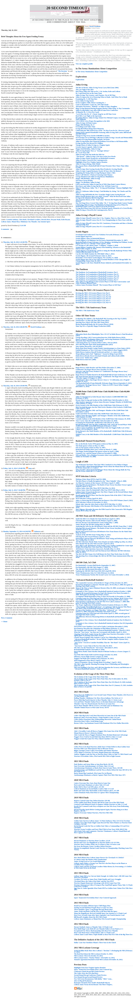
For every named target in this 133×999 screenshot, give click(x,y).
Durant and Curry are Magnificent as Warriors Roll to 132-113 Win (96, 842)
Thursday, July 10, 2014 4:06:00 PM (15, 327)
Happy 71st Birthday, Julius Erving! (88, 182)
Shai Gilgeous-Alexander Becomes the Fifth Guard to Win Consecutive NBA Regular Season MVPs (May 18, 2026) (104, 510)
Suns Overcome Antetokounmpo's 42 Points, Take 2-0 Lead (93, 766)
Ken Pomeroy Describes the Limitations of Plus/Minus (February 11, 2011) (99, 628)
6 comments (5, 229)
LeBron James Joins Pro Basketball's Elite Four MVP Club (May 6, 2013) (100, 490)
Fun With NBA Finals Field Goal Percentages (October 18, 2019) (95, 655)
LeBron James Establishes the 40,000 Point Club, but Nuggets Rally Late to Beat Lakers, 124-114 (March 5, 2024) (102, 428)
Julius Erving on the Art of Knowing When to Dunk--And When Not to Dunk (101, 97)
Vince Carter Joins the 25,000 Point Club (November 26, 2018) (96, 421)
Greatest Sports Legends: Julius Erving (89, 147)
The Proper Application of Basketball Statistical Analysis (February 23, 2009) (101, 605)
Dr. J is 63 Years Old (82, 153)
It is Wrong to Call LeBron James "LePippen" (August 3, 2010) (97, 245)
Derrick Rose (45, 219)
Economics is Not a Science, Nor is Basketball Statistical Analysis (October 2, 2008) (103, 591)
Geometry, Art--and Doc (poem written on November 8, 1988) (96, 453)
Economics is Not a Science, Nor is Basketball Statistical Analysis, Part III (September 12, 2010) (104, 623)
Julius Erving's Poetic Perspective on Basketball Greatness (95, 158)
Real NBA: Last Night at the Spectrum (89, 116)
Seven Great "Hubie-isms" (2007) (87, 358)
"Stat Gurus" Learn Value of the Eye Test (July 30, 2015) (93, 646)
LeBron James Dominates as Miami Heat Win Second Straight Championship (100, 919)
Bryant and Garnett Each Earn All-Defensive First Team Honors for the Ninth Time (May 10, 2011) (104, 532)
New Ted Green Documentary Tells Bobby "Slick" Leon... (93, 979)
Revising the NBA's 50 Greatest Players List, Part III (93, 297)
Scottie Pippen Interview (84, 236)
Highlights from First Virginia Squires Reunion (91, 162)
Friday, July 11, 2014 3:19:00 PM (14, 468)
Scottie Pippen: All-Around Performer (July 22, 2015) (93, 256)
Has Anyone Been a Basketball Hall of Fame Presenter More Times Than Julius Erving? (102, 166)
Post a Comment (6, 618)
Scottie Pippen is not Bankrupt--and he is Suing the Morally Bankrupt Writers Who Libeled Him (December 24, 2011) (104, 251)
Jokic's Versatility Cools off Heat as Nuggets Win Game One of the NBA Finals (100, 731)
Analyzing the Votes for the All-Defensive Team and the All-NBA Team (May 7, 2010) (104, 526)
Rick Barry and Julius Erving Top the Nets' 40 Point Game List (97, 186)
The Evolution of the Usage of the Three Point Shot (91, 677)
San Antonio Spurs (44, 222)
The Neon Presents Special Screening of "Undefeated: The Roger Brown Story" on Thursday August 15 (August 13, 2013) (103, 377)
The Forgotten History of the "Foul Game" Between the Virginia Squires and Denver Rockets (104, 200)
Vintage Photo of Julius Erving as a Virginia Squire (93, 145)
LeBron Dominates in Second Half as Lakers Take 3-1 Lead (94, 789)
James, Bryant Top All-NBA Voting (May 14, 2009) (92, 524)
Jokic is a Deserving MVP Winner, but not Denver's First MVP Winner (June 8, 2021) (104, 500)
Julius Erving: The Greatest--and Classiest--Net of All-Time (95, 95)
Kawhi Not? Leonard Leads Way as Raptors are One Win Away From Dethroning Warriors (101, 806)
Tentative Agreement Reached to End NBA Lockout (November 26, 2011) (98, 959)
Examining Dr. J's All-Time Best (86, 99)
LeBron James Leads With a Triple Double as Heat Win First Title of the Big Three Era (103, 934)
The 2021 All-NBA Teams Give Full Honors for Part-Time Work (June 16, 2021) (102, 554)
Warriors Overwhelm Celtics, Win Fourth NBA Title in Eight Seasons (97, 756)
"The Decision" (62, 71)
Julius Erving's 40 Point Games (86, 123)
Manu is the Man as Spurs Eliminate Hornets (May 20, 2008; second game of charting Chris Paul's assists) (104, 588)
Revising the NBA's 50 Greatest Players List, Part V (93, 300)
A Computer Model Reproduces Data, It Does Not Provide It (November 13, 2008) (103, 596)
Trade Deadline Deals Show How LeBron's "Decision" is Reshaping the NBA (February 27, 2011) (103, 951)
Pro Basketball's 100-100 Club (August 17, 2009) (92, 567)
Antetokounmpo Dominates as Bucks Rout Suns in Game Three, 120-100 (98, 768)
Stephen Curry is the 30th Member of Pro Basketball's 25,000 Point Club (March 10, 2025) (104, 435)
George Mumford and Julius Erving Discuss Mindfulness (95, 177)
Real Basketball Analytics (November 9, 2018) (89, 649)
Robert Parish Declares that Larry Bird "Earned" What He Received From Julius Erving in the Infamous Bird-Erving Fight (103, 197)
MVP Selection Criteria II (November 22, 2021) (91, 502)
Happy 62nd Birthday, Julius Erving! (88, 149)
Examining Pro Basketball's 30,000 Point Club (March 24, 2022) (97, 422)
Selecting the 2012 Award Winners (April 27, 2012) (92, 537)
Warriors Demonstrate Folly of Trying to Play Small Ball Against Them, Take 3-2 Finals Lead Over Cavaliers (103, 885)
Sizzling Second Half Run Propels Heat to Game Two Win (93, 907)
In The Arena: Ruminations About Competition (91, 71)
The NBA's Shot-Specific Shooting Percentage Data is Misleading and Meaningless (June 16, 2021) (101, 664)
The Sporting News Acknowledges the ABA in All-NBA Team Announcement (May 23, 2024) (104, 556)
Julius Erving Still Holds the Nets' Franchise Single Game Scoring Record (100, 194)
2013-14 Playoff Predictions (83, 981)
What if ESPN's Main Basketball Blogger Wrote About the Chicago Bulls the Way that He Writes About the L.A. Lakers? (103, 470)
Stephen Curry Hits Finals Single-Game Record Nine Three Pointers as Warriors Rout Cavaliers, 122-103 (103, 823)
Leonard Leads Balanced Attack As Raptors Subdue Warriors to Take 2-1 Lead (100, 804)
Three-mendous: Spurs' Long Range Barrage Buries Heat (93, 909)
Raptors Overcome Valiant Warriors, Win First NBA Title (93, 813)
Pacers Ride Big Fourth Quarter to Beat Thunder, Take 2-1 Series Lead (97, 700)
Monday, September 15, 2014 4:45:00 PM (17, 531)
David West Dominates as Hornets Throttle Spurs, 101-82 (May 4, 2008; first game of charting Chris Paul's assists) (104, 585)
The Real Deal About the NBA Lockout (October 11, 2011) (93, 954)
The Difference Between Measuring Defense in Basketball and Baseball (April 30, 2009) (103, 617)
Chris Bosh (22, 219)
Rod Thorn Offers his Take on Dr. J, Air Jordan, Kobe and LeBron (98, 91)
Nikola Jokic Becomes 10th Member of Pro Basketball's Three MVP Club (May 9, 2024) (103, 506)
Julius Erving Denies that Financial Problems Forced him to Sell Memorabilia (102, 141)
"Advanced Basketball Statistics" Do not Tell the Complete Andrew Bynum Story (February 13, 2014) (101, 639)
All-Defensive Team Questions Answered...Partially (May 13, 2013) (98, 549)
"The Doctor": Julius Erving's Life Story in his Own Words (95, 156)
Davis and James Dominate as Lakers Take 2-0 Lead (91, 785)
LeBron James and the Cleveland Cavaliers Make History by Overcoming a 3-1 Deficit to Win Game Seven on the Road (103, 867)
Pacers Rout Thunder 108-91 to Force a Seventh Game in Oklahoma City (98, 705)
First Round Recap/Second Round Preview (88, 977)
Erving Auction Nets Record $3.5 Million (89, 143)
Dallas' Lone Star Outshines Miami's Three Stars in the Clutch (95, 942)
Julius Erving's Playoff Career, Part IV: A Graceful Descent (95, 226)
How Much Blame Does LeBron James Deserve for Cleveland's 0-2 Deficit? (99, 857)
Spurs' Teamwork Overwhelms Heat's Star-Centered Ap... (93, 969)
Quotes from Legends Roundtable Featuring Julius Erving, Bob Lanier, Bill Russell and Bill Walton (103, 133)
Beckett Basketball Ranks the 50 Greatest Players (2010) (94, 324)
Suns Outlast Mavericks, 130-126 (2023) (89, 346)
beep (30, 468)
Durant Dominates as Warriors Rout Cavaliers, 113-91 (92, 841)
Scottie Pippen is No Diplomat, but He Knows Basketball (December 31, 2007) (102, 240)
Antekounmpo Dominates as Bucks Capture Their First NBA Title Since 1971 (100, 775)
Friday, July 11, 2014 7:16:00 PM (14, 490)
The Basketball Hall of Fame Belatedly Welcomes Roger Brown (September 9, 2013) (104, 383)
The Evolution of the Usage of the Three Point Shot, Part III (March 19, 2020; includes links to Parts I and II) (103, 682)
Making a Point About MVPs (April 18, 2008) (91, 479)
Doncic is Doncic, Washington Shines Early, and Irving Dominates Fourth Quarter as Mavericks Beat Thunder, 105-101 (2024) (104, 340)
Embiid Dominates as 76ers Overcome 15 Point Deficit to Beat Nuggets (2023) (101, 350)
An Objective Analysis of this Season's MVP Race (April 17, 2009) (98, 483)
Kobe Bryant (65, 219)
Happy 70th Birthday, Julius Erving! (88, 178)
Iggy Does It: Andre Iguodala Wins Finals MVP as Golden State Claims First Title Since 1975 (103, 888)
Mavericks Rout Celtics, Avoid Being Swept (88, 721)
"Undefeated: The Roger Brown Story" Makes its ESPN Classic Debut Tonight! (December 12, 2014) (102, 385)
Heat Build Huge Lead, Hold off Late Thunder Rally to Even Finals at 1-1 (98, 929)
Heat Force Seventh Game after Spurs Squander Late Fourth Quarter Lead (99, 915)
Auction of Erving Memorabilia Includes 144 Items (93, 139)
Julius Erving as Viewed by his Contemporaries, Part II (94, 210)
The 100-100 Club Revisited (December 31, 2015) (92, 569)
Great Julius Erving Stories (85, 101)
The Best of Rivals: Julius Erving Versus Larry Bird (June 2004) (97, 87)
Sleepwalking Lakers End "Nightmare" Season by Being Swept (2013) (99, 354)
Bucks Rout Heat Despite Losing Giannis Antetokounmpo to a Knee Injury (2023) (103, 348)
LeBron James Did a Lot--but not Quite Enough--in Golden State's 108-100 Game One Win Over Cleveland (103, 876)
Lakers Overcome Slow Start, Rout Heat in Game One (92, 783)
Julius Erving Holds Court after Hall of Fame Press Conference (97, 110)
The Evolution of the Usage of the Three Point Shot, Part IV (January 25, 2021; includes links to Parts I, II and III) (103, 686)
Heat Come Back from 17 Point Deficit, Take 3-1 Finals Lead (94, 932)
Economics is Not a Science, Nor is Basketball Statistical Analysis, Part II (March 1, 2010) (103, 620)
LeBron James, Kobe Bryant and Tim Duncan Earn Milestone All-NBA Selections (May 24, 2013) (103, 551)
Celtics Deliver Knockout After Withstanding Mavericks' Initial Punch (97, 719)
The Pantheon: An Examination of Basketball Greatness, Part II (97, 274)
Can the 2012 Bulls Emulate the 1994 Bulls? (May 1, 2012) (95, 254)
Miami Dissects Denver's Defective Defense (88, 733)
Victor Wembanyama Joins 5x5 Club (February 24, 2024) (95, 573)
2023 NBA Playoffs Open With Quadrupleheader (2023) (94, 344)
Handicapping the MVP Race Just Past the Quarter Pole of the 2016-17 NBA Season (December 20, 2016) (104, 495)
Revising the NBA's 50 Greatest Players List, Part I (93, 293)
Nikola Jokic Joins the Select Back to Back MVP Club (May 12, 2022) (99, 504)
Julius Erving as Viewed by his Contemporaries (91, 160)
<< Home (4, 621)
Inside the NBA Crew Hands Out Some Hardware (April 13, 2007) (98, 519)
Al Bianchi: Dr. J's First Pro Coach (87, 112)
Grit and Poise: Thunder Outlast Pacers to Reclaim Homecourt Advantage (99, 702)
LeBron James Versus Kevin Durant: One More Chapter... (93, 984)
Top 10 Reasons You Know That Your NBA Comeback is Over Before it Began (102, 464)
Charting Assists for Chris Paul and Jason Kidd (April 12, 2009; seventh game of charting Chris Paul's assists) (102, 614)
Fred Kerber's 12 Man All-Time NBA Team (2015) (92, 320)
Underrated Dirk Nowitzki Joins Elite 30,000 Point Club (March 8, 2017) (100, 414)
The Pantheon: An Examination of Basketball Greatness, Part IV (97, 278)
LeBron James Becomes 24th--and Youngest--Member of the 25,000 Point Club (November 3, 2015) (102, 411)
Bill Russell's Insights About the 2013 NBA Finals (90, 917)
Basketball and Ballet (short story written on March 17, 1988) (96, 449)
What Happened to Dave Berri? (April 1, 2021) (89, 660)
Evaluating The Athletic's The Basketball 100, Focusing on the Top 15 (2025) (101, 318)
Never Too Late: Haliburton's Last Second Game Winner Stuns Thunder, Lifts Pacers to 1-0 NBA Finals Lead (103, 695)
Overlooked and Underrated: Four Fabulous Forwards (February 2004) (100, 234)
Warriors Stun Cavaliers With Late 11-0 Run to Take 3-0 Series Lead (97, 844)
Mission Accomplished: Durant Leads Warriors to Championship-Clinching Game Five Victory (103, 848)
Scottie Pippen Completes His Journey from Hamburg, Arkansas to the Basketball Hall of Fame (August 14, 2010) (103, 248)
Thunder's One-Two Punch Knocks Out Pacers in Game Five (94, 704)
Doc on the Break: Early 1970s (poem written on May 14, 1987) (97, 444)
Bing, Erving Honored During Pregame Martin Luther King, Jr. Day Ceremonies (103, 108)
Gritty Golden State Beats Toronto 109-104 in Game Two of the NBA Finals (99, 802)
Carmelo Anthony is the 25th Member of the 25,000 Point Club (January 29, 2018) (103, 419)
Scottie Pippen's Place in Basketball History (90, 238)
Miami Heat (16, 222)
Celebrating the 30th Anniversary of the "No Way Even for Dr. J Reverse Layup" (103, 130)
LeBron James (6, 222)
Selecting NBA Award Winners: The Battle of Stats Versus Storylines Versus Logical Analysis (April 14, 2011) (104, 485)
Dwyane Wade (56, 219)
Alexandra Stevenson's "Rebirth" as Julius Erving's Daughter (96, 106)
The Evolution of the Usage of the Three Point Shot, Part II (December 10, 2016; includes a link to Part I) (100, 679)
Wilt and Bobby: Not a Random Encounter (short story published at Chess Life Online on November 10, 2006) (102, 455)
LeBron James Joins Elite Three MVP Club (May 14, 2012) (95, 488)
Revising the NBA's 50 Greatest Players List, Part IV (93, 299)
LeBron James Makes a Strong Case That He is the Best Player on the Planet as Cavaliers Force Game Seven (100, 864)
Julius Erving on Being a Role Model (88, 164)
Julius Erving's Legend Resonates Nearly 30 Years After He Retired (98, 171)
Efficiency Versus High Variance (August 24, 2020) (91, 656)
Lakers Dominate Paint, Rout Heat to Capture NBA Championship (96, 792)
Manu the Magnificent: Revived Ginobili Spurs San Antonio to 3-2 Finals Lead (100, 913)
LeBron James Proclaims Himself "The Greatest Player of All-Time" (99, 285)
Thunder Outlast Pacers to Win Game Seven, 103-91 (91, 707)
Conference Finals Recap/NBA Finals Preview (89, 971)
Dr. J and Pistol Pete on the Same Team (89, 93)
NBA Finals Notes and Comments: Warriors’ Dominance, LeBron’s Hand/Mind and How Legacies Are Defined (102, 831)
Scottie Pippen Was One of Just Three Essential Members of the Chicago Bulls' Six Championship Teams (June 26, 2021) (103, 260)
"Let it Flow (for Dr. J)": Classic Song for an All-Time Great (96, 114)
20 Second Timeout (66, 8)
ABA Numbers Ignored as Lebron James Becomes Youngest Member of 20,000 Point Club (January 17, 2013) (104, 402)
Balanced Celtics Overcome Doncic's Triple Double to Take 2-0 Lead (97, 717)
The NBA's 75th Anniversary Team (87, 310)
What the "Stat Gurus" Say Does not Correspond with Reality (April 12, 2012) (100, 632)
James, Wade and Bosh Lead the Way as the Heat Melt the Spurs (95, 911)
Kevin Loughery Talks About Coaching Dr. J (90, 103)
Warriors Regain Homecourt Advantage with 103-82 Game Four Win (97, 883)
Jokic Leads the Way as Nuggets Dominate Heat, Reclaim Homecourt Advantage (101, 735)
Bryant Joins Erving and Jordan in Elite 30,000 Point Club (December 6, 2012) (102, 400)
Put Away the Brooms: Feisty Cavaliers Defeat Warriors (92, 846)
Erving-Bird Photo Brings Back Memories (90, 128)
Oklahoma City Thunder (28, 222)
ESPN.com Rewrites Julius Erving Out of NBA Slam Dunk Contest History (101, 184)
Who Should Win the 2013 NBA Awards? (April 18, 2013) (95, 544)
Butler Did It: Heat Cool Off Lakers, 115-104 (89, 787)
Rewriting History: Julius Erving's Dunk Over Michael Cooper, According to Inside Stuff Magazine (103, 118)
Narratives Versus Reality (84, 180)
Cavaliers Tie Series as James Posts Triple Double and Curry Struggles (97, 879)
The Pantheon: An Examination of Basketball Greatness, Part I (97, 272)
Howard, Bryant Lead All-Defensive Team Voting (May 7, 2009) (97, 522)
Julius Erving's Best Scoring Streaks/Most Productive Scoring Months (99, 169)
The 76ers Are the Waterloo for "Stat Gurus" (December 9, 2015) (96, 648)
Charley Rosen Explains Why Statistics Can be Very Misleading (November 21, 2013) (102, 637)
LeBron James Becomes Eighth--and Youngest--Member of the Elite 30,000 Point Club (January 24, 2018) (103, 416)
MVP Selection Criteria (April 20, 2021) (89, 498)
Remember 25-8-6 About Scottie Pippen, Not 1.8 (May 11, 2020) (97, 257)
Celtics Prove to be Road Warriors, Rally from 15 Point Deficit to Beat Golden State (102, 747)
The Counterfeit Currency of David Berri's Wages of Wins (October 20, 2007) (101, 583)
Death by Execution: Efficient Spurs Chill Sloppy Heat (92, 906)
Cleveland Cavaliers (33, 219)
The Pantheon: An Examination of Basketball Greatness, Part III (97, 276)
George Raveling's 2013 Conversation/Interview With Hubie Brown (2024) (100, 337)
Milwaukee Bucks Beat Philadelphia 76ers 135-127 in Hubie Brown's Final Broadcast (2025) (104, 334)
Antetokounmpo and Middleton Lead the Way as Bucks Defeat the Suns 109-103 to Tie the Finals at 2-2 (103, 770)
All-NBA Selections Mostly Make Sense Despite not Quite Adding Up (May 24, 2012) (104, 542)
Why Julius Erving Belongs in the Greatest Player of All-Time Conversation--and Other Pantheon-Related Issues (103, 282)
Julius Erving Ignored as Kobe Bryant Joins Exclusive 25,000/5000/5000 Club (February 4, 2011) (101, 397)
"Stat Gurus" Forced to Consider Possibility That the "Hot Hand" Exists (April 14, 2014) (102, 643)
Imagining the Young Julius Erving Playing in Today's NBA (95, 173)
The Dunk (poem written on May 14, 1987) (90, 446)
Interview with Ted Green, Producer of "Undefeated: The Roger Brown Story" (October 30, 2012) (102, 372)
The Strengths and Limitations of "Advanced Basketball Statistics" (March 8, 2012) (102, 630)
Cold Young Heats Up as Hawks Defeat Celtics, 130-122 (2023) (96, 342)
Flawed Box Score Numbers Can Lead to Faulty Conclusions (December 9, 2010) (101, 626)
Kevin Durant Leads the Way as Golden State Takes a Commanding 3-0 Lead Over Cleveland (101, 826)
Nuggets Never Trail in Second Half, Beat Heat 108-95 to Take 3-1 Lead (97, 737)
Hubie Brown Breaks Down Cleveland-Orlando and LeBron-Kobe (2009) (100, 356)
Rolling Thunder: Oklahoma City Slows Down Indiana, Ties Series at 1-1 (98, 698)
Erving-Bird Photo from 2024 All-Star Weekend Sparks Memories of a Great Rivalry (104, 208)
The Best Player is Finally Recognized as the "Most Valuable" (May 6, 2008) (101, 481)
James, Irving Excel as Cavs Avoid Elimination (89, 861)
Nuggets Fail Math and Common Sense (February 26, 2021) (94, 658)
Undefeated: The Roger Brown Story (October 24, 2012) (94, 369)
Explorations (80, 79)
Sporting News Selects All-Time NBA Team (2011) (92, 322)
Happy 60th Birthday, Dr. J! (85, 125)
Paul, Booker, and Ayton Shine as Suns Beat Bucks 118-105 (93, 764)
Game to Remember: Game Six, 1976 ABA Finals (92, 104)
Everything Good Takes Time (85, 127)
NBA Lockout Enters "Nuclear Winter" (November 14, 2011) (94, 958)
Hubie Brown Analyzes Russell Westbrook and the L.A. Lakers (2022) (99, 352)
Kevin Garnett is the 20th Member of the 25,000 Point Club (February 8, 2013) (102, 405)
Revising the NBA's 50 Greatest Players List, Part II (93, 295)
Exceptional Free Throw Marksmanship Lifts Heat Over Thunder (96, 931)
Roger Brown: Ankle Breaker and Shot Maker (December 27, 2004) (98, 367)
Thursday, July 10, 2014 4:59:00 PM (15, 386)
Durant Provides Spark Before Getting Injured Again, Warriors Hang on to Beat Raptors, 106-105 (101, 810)
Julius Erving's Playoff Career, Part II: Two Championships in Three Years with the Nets (104, 220)
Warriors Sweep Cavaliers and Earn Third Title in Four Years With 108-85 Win (100, 829)
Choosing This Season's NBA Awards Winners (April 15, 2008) (96, 520)
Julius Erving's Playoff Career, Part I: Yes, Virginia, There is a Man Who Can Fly (103, 218)
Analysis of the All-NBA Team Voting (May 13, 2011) (93, 535)
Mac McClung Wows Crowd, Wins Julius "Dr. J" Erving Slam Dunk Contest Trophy (104, 203)
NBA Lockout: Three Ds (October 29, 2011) (88, 956)
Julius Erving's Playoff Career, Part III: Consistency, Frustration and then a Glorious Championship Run (104, 223)
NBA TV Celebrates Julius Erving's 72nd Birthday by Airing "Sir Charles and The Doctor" (103, 191)
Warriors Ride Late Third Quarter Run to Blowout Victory (94, 748)
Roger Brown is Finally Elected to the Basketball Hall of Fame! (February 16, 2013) (103, 375)
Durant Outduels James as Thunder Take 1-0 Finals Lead (93, 927)
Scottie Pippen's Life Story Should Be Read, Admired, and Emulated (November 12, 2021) (104, 263)
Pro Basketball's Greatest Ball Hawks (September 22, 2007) (95, 565)
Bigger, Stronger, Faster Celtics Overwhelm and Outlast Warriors (96, 750)
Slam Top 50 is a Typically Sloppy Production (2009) (93, 326)
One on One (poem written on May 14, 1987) (90, 447)
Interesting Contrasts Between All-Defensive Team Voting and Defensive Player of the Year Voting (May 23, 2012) (104, 539)
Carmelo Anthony (12, 219)
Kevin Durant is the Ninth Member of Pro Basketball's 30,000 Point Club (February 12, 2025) (104, 431)
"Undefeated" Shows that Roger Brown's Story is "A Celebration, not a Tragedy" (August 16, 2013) (103, 380)
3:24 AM (23, 225)
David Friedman (36, 327)
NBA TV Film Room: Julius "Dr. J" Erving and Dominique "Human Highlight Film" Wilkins (104, 188)
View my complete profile (84, 64)
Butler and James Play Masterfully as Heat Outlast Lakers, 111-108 (96, 790)
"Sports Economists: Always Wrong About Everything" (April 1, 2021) (97, 662)
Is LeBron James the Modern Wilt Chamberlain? (90, 859)
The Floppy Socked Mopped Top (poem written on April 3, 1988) (97, 451)
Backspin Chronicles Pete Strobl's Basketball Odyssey (92, 983)
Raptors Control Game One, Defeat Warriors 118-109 (92, 800)
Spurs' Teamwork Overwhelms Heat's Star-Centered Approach (95, 898)
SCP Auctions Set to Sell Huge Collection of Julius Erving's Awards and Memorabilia (104, 137)
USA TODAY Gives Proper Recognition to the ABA (93, 121)
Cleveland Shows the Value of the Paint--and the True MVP (94, 881)
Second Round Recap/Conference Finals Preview (90, 975)
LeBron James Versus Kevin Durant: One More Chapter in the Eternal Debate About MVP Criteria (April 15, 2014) (104, 492)
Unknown (37, 531)
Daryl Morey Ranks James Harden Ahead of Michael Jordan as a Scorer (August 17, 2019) (102, 652)
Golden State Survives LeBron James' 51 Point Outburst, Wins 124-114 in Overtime (102, 821)
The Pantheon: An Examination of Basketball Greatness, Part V (97, 280)
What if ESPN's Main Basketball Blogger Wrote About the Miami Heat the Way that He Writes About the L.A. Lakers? (104, 467)
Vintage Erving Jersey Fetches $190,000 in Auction (93, 135)
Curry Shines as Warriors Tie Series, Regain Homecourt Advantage (96, 752)
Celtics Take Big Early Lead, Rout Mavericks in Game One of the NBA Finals (100, 715)
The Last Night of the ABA (85, 89)
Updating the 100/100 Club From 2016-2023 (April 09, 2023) (96, 571)
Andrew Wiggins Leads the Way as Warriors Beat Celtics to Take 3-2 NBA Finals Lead (103, 754)
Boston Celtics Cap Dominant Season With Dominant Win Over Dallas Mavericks (101, 723)
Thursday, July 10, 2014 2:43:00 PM (15, 242)
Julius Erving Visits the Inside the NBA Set (90, 154)
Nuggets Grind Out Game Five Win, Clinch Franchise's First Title (96, 739)
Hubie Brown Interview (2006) (86, 359)
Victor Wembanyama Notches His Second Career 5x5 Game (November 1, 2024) (102, 575)
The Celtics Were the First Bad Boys (86, 973)
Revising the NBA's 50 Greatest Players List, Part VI (93, 302)
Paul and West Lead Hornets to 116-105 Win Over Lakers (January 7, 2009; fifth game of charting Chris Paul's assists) (102, 602)
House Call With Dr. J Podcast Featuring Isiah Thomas (94, 175)
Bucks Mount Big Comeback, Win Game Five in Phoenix (93, 773)
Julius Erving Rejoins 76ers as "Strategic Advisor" (93, 151)
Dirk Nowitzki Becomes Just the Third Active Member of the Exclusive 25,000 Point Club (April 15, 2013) (104, 407)
